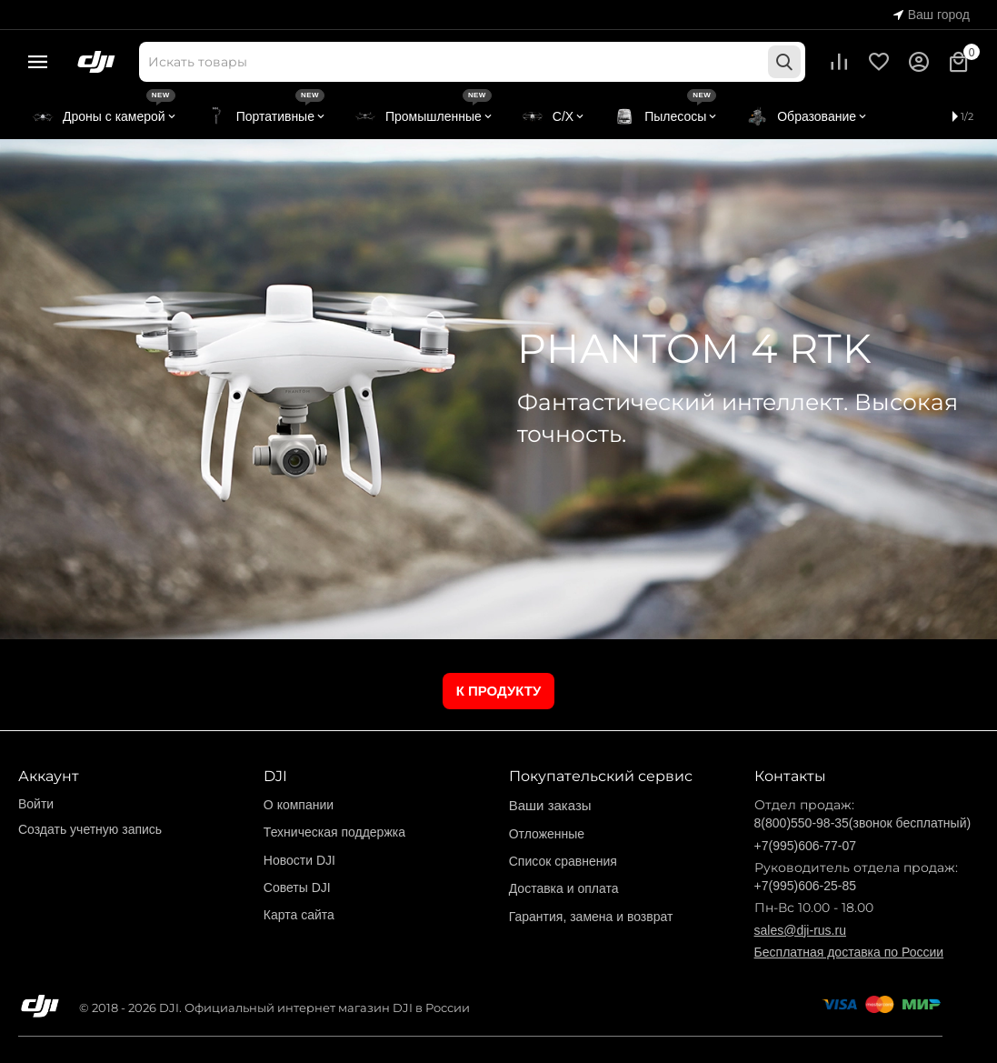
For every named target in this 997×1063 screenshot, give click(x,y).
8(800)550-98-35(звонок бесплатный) (863, 823)
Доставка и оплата (564, 888)
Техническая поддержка (334, 832)
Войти (36, 804)
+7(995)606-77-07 (805, 845)
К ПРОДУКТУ (499, 690)
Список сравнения (563, 861)
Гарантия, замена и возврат (591, 916)
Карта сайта (299, 915)
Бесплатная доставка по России (849, 952)
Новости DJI (299, 860)
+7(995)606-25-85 (805, 885)
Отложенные (546, 834)
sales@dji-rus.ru (800, 930)
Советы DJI (297, 887)
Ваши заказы (550, 805)
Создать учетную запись (90, 829)
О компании (299, 804)
